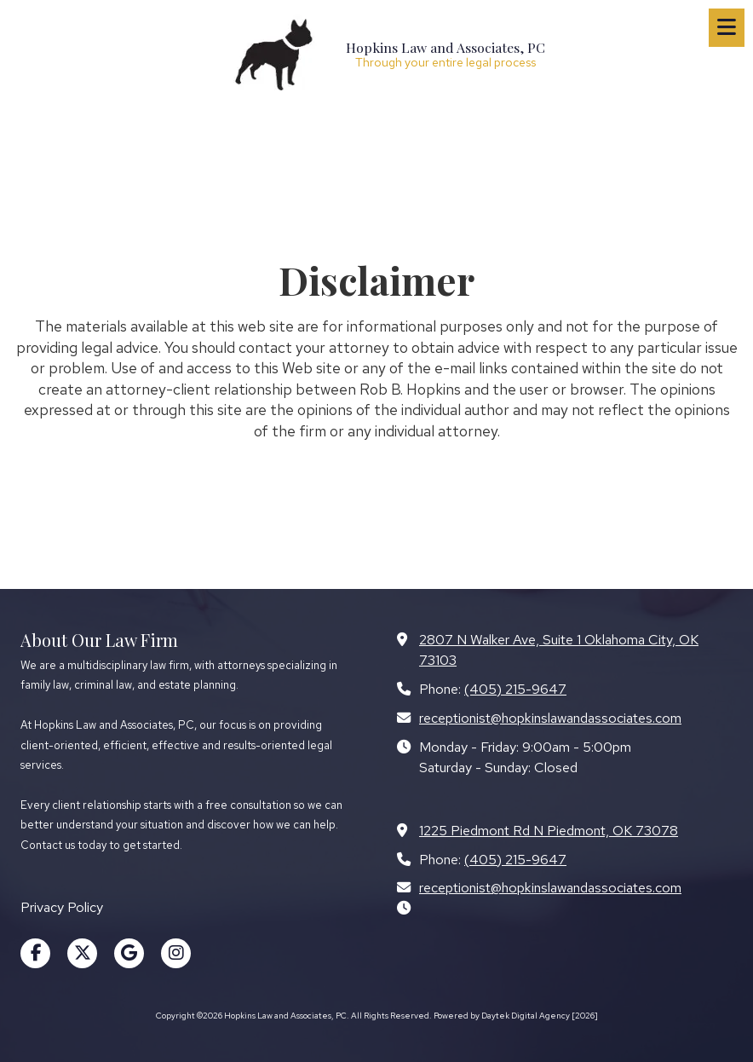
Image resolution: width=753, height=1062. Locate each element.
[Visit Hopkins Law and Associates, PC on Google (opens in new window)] (129, 953)
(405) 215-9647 (515, 688)
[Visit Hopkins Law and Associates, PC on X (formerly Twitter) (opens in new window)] (82, 953)
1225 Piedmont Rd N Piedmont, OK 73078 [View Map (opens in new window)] (548, 830)
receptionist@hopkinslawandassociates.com (550, 717)
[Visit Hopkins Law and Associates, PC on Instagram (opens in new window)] (176, 953)
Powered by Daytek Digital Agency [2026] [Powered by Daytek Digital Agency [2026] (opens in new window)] (516, 1015)
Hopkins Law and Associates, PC (445, 47)
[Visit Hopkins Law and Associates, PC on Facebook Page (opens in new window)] (35, 953)
